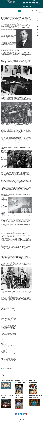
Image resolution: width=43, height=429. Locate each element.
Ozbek (31, 6)
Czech (30, 2)
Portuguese (28, 3)
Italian (38, 0)
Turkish (24, 2)
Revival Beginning (33, 381)
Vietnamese (38, 3)
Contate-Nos (40, 12)
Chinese (37, 2)
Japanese (24, 3)
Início (27, 10)
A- (37, 20)
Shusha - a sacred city (19, 396)
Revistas (33, 10)
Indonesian (33, 3)
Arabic (27, 2)
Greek (34, 5)
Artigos (30, 10)
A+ (37, 23)
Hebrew (31, 5)
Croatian (24, 6)
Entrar (2, 368)
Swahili (27, 6)
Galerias (37, 10)
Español (33, 2)
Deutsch (34, 0)
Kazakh (27, 5)
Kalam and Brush (7, 380)
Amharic (24, 5)
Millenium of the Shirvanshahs (21, 381)
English (24, 0)
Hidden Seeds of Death (7, 396)
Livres (41, 10)
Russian (27, 0)
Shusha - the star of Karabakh (35, 396)
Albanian (37, 5)
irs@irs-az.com (21, 421)
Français (31, 0)
